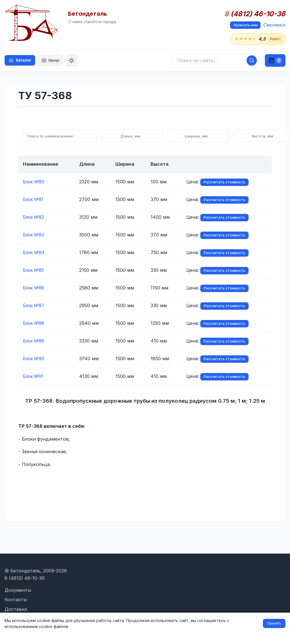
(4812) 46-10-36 (254, 14)
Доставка (16, 609)
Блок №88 (34, 323)
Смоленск (274, 25)
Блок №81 (34, 199)
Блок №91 (34, 376)
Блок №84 (34, 253)
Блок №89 (34, 341)
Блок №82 (34, 217)
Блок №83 (34, 235)
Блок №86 (34, 288)
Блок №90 (34, 359)
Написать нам (245, 25)
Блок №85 (34, 270)
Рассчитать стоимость (216, 182)
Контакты (16, 599)
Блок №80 (34, 182)
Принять (274, 623)
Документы (18, 590)
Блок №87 (34, 306)
